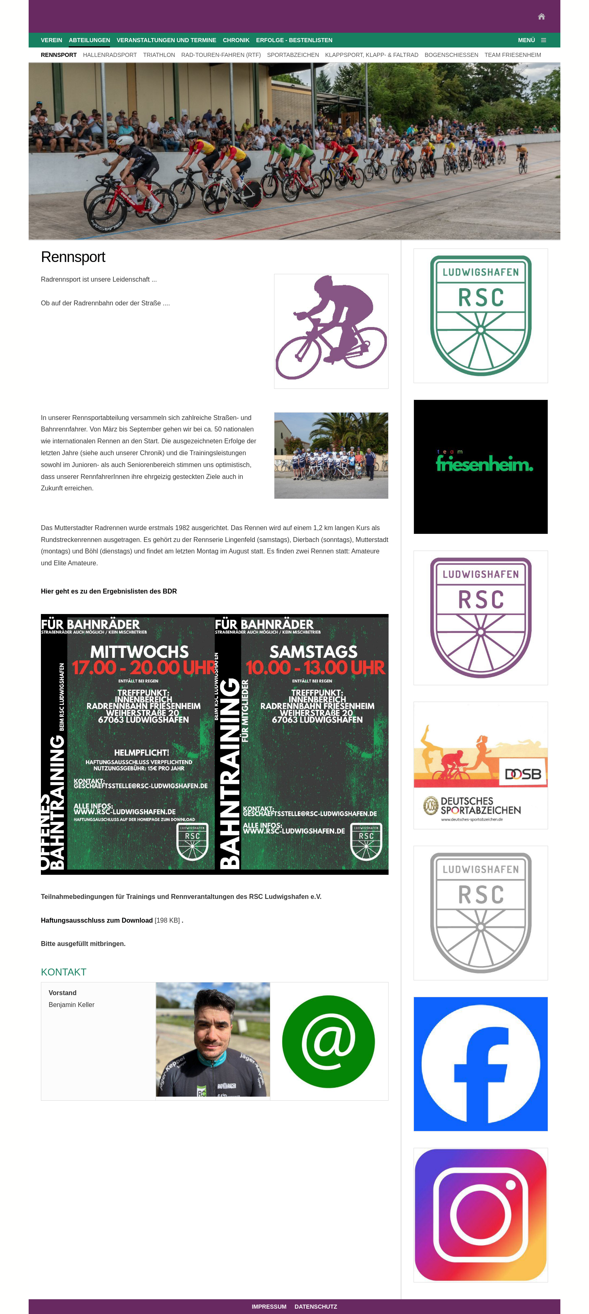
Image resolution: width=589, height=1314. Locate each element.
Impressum (269, 1306)
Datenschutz (315, 1306)
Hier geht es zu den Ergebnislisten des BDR (109, 591)
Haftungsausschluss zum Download (97, 920)
